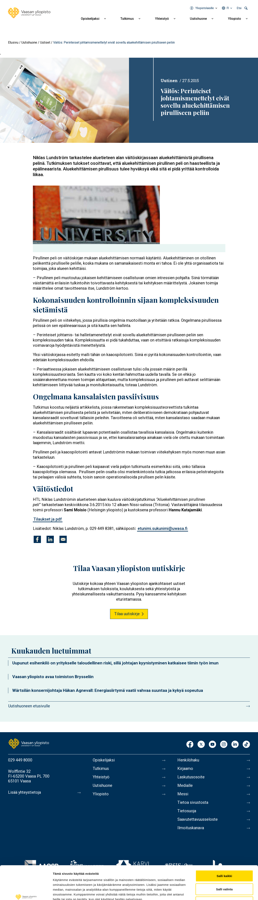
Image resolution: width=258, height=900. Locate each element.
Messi (182, 793)
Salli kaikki (224, 847)
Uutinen (169, 80)
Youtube (212, 745)
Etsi (239, 8)
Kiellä (224, 873)
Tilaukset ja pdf (47, 519)
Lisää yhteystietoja (24, 792)
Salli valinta (224, 860)
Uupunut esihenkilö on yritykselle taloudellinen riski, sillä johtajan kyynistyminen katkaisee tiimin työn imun (115, 663)
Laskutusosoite (191, 777)
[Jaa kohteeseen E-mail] (63, 539)
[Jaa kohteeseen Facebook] (37, 539)
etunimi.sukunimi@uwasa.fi (162, 528)
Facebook (190, 745)
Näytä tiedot (215, 892)
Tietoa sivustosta (192, 802)
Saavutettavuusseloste (197, 819)
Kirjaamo (185, 768)
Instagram (223, 745)
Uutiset (45, 42)
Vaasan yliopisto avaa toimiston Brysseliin (53, 676)
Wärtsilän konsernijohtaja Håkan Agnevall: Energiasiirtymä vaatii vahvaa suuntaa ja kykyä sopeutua (107, 690)
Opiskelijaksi (90, 19)
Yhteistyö (162, 19)
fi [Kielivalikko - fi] (228, 8)
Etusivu (13, 42)
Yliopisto (234, 19)
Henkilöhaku (188, 760)
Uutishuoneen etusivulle (29, 706)
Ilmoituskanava (190, 827)
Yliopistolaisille (204, 8)
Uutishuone (198, 19)
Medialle (185, 785)
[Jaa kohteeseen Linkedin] (50, 539)
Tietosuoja (186, 810)
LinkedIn (235, 745)
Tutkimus (127, 19)
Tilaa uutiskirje (127, 613)
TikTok (246, 745)
